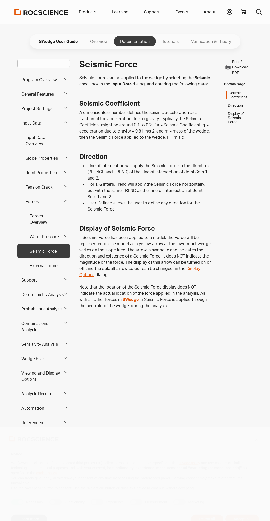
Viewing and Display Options (40, 376)
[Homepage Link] (41, 12)
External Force (44, 265)
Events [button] (181, 11)
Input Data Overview (35, 140)
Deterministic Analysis (42, 294)
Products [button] (87, 11)
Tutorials (170, 41)
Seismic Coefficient (238, 95)
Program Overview (39, 79)
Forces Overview (38, 219)
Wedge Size (32, 358)
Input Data (31, 123)
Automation (32, 408)
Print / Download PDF (236, 67)
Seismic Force (43, 251)
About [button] (210, 11)
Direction (235, 105)
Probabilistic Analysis (41, 309)
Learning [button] (120, 11)
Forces (32, 201)
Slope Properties (42, 158)
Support (29, 280)
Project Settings (36, 108)
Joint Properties (41, 172)
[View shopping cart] (243, 12)
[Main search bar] (43, 63)
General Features (37, 94)
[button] (229, 11)
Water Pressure (44, 236)
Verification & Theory (211, 41)
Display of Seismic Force (236, 118)
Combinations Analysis (34, 326)
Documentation (135, 41)
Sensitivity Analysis (39, 344)
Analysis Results (36, 393)
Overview (99, 41)
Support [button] (152, 11)
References (32, 422)
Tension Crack (39, 187)
